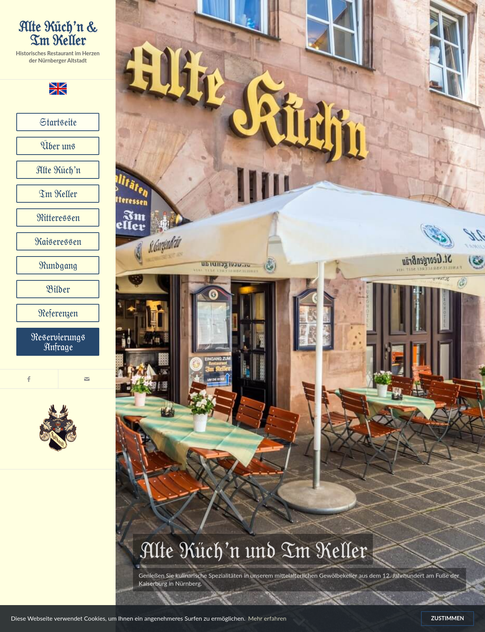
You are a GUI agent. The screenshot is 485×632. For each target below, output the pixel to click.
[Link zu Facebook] (29, 378)
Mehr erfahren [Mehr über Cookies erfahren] (267, 618)
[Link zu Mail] (87, 378)
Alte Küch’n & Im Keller (57, 32)
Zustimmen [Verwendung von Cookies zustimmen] (447, 618)
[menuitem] (58, 122)
